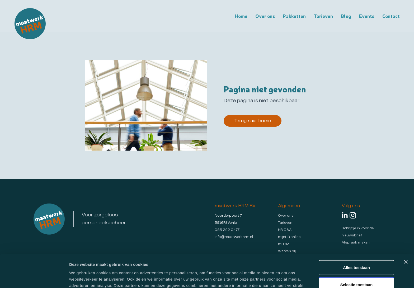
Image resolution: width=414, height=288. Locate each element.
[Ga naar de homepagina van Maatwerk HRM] (30, 23)
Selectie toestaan (356, 253)
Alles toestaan (356, 236)
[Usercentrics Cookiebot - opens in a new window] (34, 278)
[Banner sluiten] (406, 230)
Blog (346, 16)
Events (366, 16)
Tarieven (323, 16)
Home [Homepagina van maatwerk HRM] (241, 16)
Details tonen (285, 277)
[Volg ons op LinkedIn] (345, 215)
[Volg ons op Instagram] (353, 215)
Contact (391, 16)
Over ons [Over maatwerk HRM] (265, 16)
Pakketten (294, 16)
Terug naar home (252, 120)
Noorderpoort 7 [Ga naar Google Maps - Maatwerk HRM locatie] (228, 215)
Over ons (286, 215)
